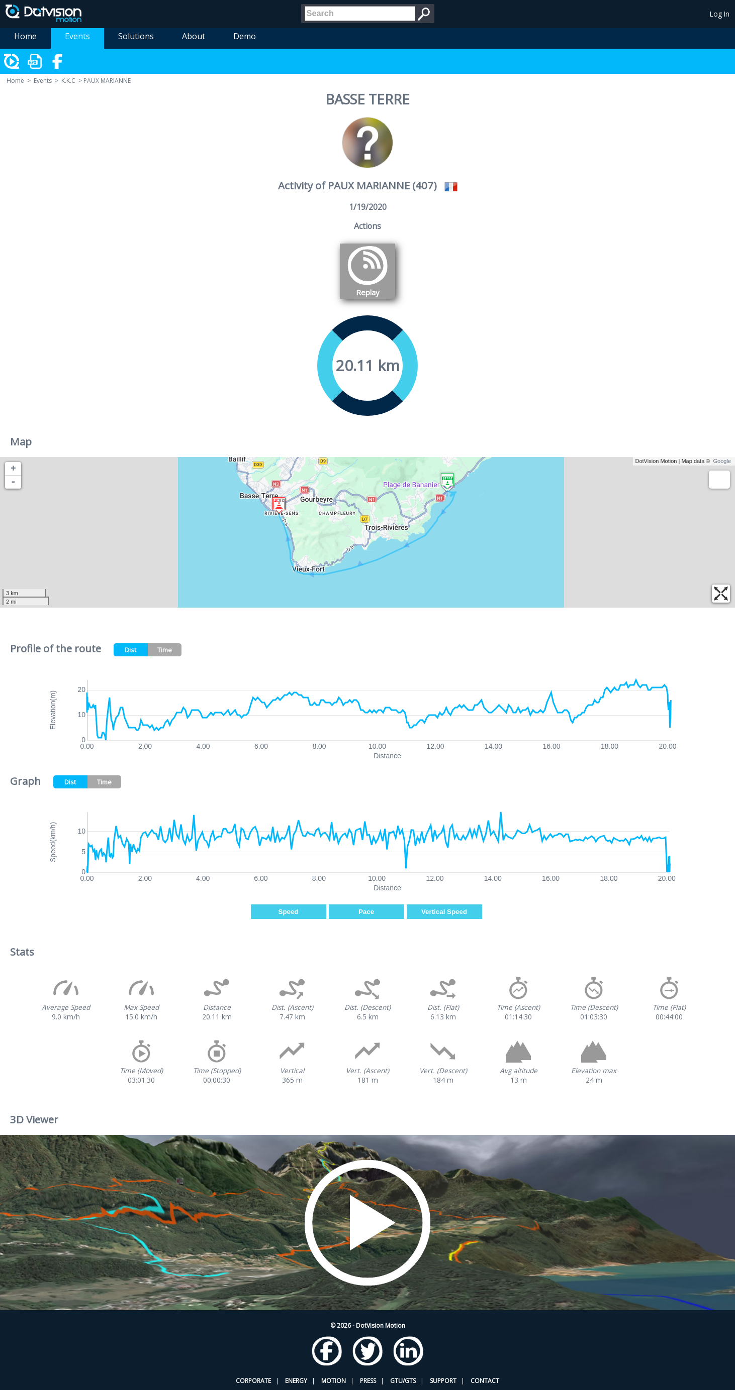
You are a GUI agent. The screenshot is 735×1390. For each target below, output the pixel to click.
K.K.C (68, 80)
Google (722, 461)
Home (25, 36)
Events (77, 36)
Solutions (136, 36)
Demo (244, 36)
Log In (719, 14)
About (193, 36)
